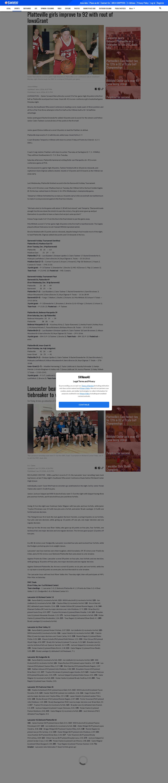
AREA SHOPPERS (118, 2)
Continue (84, 405)
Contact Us (105, 2)
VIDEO (59, 8)
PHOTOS (77, 8)
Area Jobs (84, 2)
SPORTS (17, 8)
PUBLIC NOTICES (120, 8)
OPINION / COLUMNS (47, 8)
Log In (152, 2)
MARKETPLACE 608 (89, 8)
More (132, 8)
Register (160, 2)
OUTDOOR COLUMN (105, 8)
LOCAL (9, 8)
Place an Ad (94, 2)
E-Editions (131, 2)
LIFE (36, 8)
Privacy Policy (85, 388)
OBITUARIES (27, 8)
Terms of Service (87, 386)
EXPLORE (68, 8)
